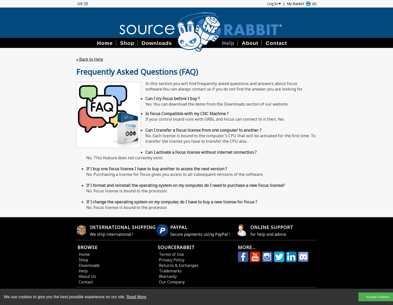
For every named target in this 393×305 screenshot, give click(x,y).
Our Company (172, 282)
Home (105, 43)
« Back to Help (89, 59)
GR (80, 3)
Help (228, 43)
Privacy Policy (171, 260)
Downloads (157, 43)
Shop (127, 43)
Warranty (168, 276)
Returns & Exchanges (179, 265)
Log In (272, 3)
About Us (87, 276)
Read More (136, 297)
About (250, 43)
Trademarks (170, 271)
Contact (276, 43)
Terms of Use (171, 254)
